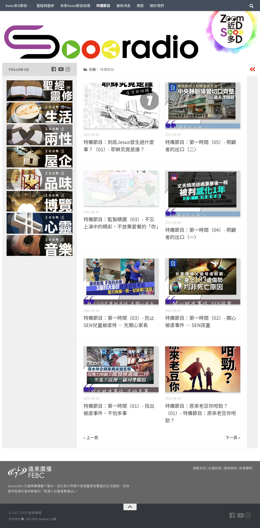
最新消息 (124, 5)
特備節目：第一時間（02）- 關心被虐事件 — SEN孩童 (200, 321)
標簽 (140, 5)
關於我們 (157, 5)
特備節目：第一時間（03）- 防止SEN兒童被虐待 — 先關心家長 (118, 321)
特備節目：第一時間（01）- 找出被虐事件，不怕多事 (118, 409)
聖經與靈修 (45, 5)
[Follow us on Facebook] (53, 69)
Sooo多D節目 (16, 5)
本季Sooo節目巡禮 (75, 5)
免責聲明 (245, 468)
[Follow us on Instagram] (67, 69)
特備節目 (103, 5)
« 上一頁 (90, 437)
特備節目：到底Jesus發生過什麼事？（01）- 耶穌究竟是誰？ (118, 145)
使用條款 (230, 468)
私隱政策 (214, 468)
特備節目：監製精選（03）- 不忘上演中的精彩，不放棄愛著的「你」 (122, 223)
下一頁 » (233, 437)
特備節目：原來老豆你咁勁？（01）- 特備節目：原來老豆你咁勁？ (200, 413)
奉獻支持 (199, 468)
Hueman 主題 (47, 519)
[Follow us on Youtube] (60, 69)
